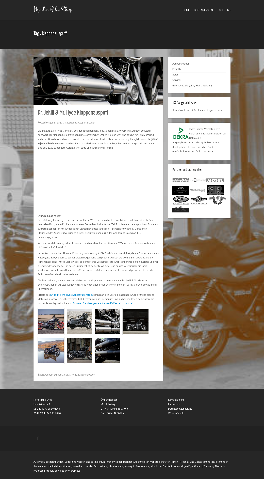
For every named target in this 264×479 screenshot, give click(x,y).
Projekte (177, 69)
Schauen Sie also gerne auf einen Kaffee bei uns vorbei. (103, 303)
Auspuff (48, 374)
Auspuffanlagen (86, 122)
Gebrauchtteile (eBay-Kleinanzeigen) (192, 85)
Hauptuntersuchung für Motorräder (200, 142)
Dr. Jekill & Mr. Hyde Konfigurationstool (71, 294)
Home (186, 10)
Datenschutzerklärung (180, 408)
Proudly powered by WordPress (63, 470)
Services (177, 80)
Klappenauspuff (86, 374)
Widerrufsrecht (176, 413)
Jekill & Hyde (70, 374)
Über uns (224, 10)
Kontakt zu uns (204, 10)
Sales (175, 74)
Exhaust (58, 374)
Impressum (174, 404)
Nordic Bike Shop (53, 9)
